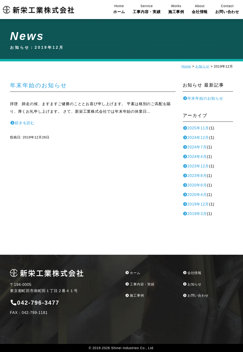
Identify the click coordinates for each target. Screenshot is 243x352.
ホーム (119, 9)
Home (186, 66)
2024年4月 (195, 157)
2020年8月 (195, 185)
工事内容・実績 (147, 9)
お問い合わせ (227, 9)
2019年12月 (196, 204)
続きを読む (22, 123)
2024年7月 (195, 147)
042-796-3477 (34, 302)
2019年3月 (195, 214)
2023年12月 (196, 166)
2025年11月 (196, 128)
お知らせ (202, 66)
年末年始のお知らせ (38, 85)
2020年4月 (195, 195)
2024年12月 (196, 138)
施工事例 (176, 9)
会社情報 (200, 9)
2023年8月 (195, 176)
